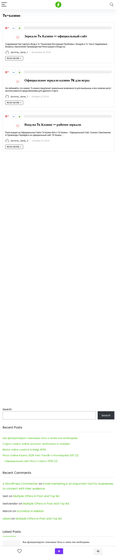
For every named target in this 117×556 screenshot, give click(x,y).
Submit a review (59, 551)
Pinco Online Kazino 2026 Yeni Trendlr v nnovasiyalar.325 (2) (41, 455)
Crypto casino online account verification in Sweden (36, 444)
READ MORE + (14, 58)
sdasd (7, 519)
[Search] (111, 4)
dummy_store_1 (16, 52)
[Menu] (4, 4)
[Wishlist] (19, 551)
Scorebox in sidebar (30, 511)
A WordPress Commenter (20, 484)
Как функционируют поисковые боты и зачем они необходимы (40, 438)
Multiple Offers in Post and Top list (36, 496)
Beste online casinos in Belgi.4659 (24, 449)
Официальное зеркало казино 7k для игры (56, 80)
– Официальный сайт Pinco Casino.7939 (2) (30, 461)
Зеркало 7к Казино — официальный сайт (55, 36)
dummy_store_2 (16, 140)
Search (7, 409)
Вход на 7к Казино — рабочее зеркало (52, 124)
